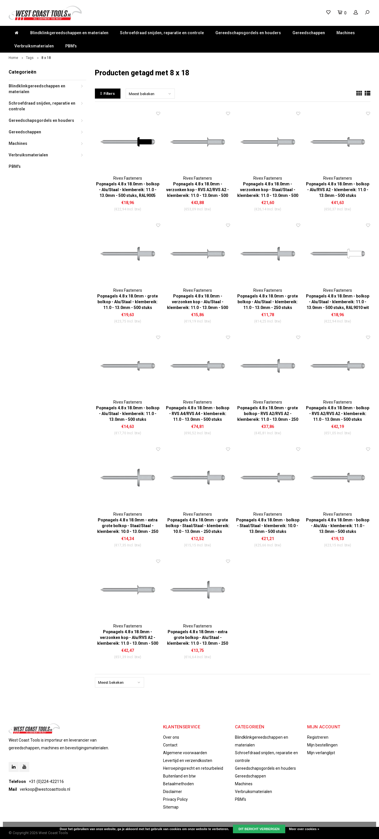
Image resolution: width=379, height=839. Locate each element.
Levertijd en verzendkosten (187, 760)
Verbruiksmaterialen (34, 46)
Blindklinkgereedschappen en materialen (69, 32)
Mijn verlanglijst (321, 752)
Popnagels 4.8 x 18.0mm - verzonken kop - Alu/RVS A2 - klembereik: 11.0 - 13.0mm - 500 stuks (127, 637)
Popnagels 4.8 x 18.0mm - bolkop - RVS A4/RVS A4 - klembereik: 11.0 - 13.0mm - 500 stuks (197, 414)
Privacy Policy (175, 799)
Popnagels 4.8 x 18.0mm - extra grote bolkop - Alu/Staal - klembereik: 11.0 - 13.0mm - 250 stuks (197, 637)
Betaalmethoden (178, 784)
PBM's (71, 46)
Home (13, 58)
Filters (108, 93)
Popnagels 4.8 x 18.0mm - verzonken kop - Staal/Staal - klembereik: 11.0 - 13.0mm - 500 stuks (267, 190)
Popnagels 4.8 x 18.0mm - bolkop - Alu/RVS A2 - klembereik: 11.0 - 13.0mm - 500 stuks (337, 190)
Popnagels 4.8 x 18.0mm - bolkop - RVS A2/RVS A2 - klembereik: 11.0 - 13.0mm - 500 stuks (337, 414)
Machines (345, 32)
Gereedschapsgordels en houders (248, 32)
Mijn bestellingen (322, 745)
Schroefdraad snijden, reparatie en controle (162, 32)
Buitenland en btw (179, 776)
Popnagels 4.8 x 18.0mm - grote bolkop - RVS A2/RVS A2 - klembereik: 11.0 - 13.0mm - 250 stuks (267, 414)
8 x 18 (46, 58)
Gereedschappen (308, 32)
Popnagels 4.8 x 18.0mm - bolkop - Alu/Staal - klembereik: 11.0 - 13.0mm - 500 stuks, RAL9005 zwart (127, 190)
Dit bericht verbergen (259, 829)
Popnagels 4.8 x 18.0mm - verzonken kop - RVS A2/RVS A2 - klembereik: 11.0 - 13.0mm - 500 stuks (197, 190)
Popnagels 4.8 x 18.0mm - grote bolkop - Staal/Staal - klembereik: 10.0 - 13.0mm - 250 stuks (197, 526)
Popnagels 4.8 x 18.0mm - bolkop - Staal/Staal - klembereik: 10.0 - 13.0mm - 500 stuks (267, 526)
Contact (170, 745)
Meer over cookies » (304, 829)
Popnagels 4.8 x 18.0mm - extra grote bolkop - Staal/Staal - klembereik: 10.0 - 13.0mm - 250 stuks (127, 526)
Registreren (317, 737)
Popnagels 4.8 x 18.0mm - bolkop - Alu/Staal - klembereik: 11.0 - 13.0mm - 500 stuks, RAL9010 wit (337, 302)
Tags (30, 58)
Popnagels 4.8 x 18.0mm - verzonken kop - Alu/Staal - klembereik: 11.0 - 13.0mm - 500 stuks (197, 302)
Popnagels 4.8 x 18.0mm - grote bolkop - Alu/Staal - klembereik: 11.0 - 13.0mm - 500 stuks (127, 302)
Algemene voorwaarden (185, 752)
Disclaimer (172, 791)
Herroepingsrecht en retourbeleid (193, 768)
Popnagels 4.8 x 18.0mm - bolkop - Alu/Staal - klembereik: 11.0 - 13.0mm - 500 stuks (127, 414)
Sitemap (171, 807)
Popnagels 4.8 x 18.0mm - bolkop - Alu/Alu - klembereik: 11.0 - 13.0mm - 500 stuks (337, 526)
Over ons (171, 737)
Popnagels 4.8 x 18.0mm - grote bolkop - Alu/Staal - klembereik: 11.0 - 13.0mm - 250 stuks (267, 302)
